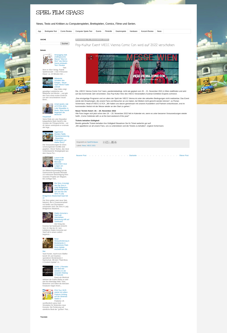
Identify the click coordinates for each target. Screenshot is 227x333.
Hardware (133, 31)
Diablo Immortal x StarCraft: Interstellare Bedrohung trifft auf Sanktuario (61, 217)
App (39, 31)
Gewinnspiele (121, 31)
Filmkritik (108, 31)
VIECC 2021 (91, 145)
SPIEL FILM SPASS (60, 12)
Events (98, 31)
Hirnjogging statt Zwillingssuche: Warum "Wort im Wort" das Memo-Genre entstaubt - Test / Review (61, 60)
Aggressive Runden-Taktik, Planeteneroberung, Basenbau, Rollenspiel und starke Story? (61, 137)
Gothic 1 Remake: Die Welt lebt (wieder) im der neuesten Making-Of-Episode (61, 271)
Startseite (133, 155)
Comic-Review (66, 31)
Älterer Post (183, 155)
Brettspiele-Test (51, 31)
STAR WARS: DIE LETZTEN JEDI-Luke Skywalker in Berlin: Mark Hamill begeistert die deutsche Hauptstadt (56, 110)
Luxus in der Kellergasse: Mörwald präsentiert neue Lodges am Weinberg (60, 163)
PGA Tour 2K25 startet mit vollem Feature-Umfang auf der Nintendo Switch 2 (61, 294)
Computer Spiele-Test (83, 31)
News (159, 31)
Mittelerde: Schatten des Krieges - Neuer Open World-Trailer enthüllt (61, 82)
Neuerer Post (81, 155)
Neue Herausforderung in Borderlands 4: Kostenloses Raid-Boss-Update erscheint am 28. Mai (56, 245)
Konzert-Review (147, 31)
